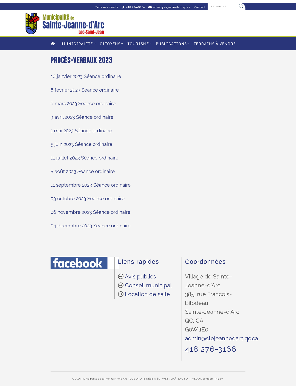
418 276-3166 (135, 7)
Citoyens (110, 44)
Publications (171, 44)
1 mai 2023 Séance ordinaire (81, 130)
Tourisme (138, 44)
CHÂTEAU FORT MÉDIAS (186, 378)
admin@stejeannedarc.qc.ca (171, 7)
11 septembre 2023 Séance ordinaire (91, 185)
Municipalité (77, 44)
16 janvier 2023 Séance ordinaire (86, 76)
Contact (199, 7)
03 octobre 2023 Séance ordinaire (88, 198)
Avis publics (140, 276)
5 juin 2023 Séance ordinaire (81, 144)
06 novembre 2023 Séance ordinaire (90, 212)
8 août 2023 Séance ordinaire (83, 171)
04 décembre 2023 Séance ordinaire (91, 225)
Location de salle (147, 294)
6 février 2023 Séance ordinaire (85, 90)
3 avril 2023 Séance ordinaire (82, 117)
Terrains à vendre (107, 7)
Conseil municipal (148, 285)
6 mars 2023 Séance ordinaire (83, 103)
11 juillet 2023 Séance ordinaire (84, 158)
